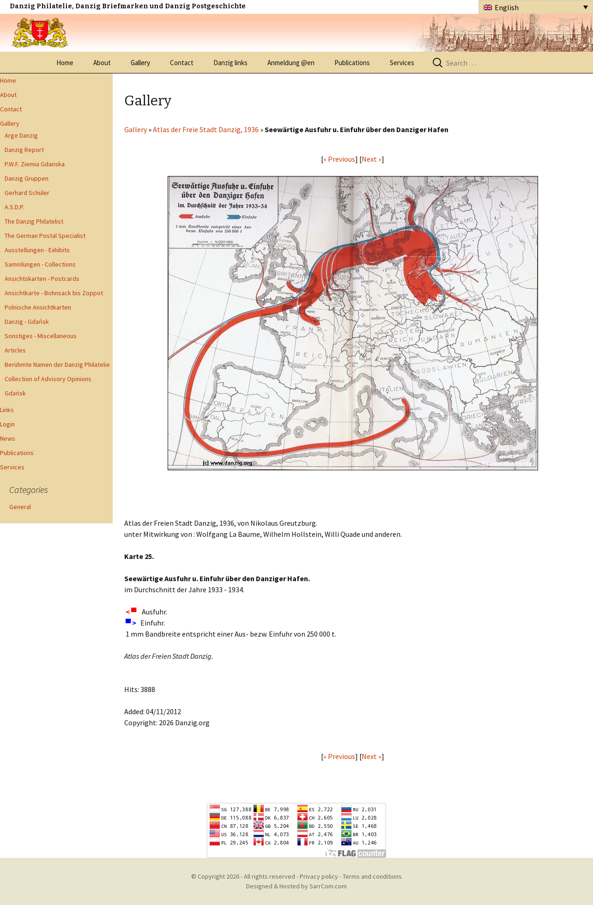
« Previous (339, 159)
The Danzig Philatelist (34, 221)
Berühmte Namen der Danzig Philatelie (57, 364)
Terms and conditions (372, 876)
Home (64, 62)
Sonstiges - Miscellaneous (41, 336)
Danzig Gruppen (26, 178)
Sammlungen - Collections (40, 264)
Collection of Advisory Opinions (48, 379)
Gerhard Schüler (27, 192)
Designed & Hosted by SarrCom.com (296, 886)
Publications (352, 62)
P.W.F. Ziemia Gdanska (35, 164)
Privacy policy (319, 876)
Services (402, 62)
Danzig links (230, 62)
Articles (15, 350)
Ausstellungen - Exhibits (37, 250)
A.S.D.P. (14, 207)
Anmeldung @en (291, 62)
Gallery (140, 62)
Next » (371, 159)
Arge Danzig (21, 135)
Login (7, 424)
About (102, 62)
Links (7, 410)
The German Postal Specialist (45, 235)
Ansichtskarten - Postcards (42, 278)
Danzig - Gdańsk (27, 321)
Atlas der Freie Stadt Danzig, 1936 (206, 129)
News (7, 438)
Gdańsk (15, 393)
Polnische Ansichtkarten (38, 307)
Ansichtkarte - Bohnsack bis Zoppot (54, 293)
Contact (182, 62)
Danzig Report (24, 150)
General (20, 507)
